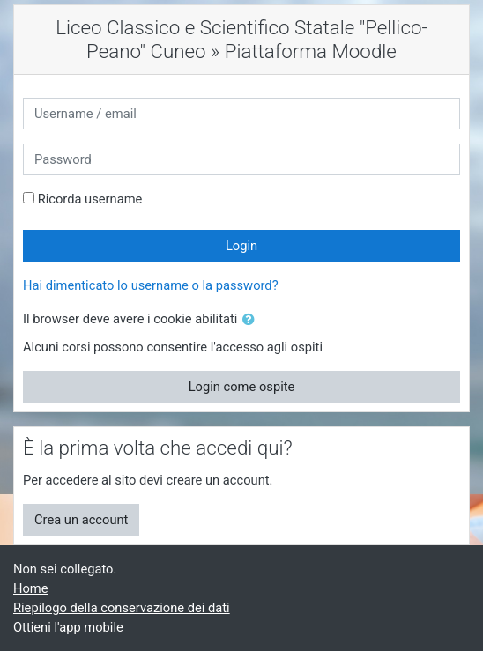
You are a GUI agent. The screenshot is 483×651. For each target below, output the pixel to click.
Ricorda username (90, 199)
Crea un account (81, 520)
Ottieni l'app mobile (68, 627)
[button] (252, 319)
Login (241, 246)
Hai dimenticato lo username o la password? (151, 285)
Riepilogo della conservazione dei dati (121, 608)
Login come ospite (242, 387)
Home (30, 588)
